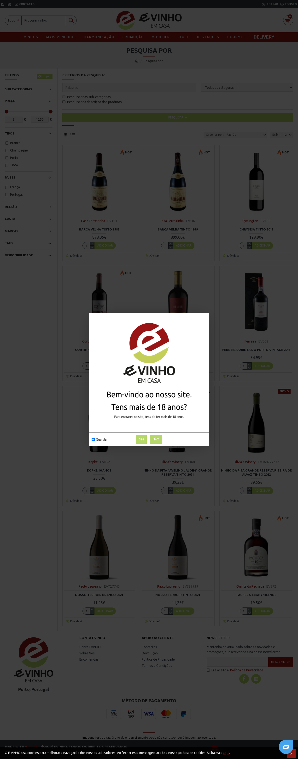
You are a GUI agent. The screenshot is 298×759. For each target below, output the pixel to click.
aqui (226, 753)
